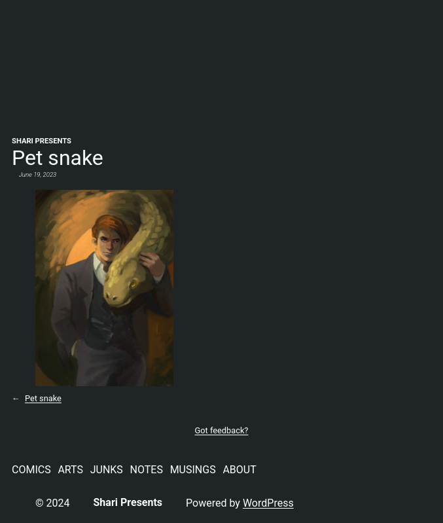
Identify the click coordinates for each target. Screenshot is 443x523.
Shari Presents (41, 141)
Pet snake (43, 398)
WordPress (268, 503)
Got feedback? (222, 430)
